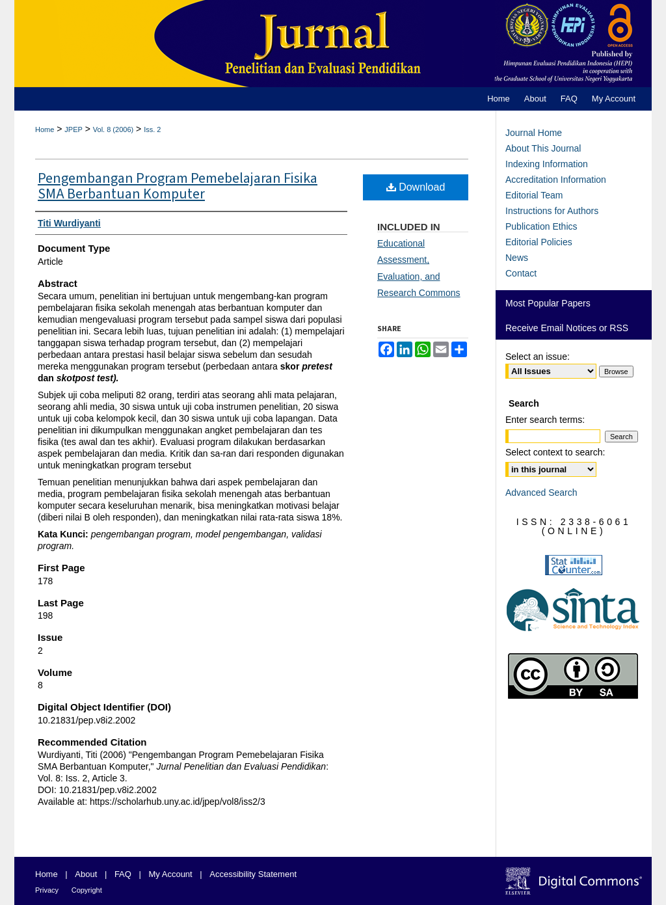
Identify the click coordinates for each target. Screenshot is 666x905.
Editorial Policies (538, 242)
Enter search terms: (545, 419)
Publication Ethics (541, 226)
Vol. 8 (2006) (113, 129)
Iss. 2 (152, 129)
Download (416, 187)
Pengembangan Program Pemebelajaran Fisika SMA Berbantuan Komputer (177, 186)
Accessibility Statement (253, 874)
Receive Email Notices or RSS (566, 328)
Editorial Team (534, 195)
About (86, 874)
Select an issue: (537, 356)
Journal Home (533, 133)
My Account (171, 874)
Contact (521, 273)
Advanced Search (541, 492)
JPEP (73, 129)
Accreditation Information (555, 179)
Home (44, 129)
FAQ (122, 874)
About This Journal (543, 148)
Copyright (87, 890)
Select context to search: (555, 452)
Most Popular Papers (548, 303)
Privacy (47, 890)
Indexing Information (546, 164)
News (516, 257)
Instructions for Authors (551, 211)
